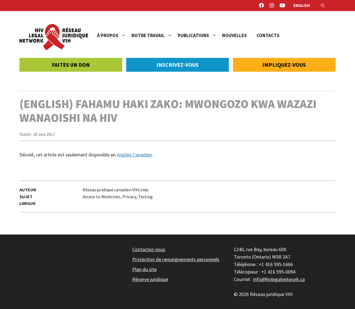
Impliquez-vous (284, 64)
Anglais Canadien (134, 154)
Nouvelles (234, 35)
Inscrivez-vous (177, 64)
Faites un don (71, 64)
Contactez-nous (148, 249)
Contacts (268, 35)
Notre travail (154, 35)
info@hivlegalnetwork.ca (279, 279)
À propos (114, 35)
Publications (200, 35)
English (301, 5)
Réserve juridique (150, 279)
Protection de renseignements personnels (175, 259)
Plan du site (144, 269)
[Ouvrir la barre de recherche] (322, 5)
